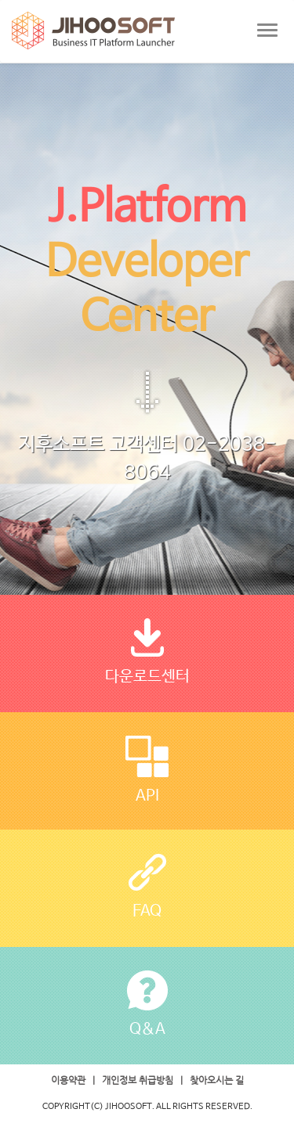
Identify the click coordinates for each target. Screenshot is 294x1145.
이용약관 (68, 1080)
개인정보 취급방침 (137, 1080)
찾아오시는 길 (217, 1080)
